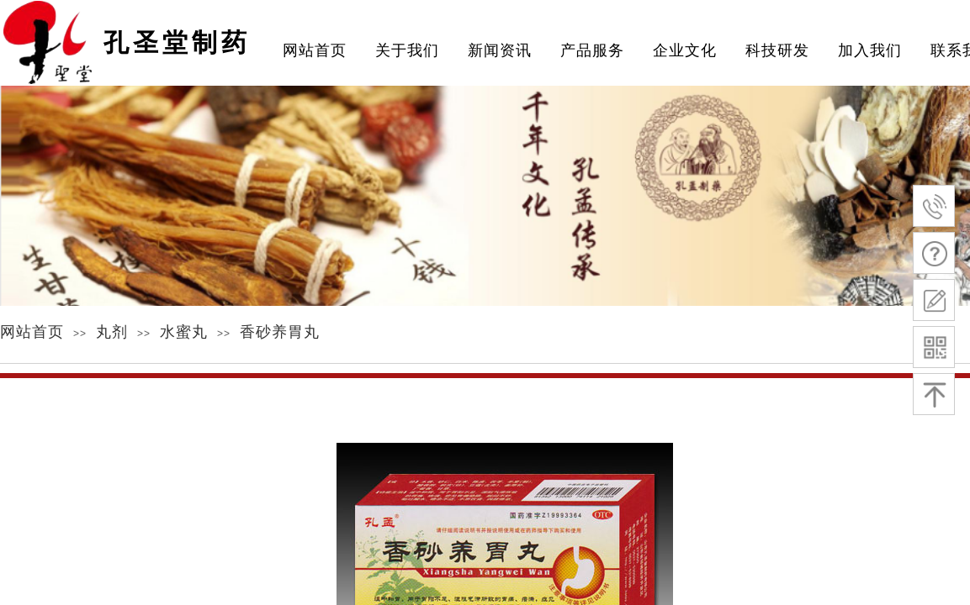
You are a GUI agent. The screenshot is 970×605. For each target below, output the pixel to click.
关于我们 (407, 50)
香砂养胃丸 (280, 332)
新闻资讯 (500, 50)
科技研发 (777, 50)
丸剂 (112, 332)
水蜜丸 (184, 332)
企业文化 (685, 50)
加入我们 (870, 50)
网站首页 (32, 332)
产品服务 (592, 50)
